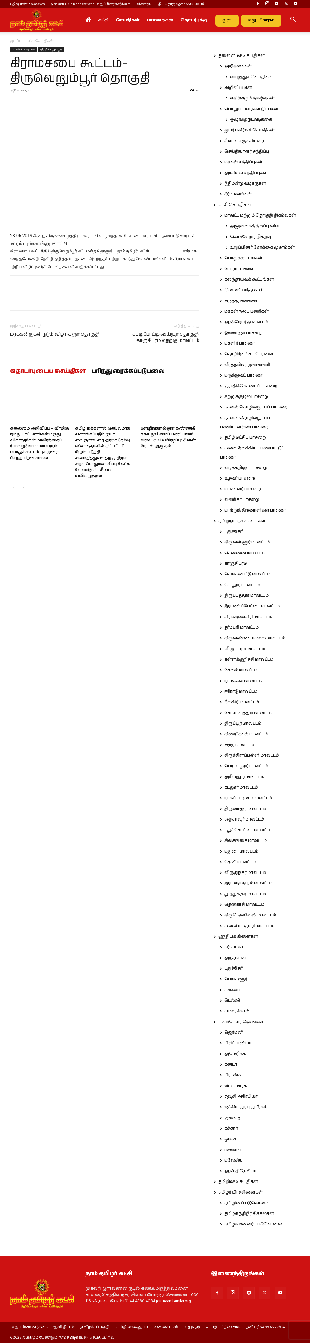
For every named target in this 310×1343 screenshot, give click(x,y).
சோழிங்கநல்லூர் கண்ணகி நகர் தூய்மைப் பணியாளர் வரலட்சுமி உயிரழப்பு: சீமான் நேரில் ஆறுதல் (168, 437)
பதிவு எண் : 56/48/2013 (27, 4)
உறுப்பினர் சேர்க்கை (30, 1327)
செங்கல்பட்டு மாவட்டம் (247, 574)
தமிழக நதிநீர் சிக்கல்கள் (249, 1213)
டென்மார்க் (235, 1086)
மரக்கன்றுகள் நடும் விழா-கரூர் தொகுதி (54, 334)
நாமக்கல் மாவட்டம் (243, 681)
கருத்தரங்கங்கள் (241, 300)
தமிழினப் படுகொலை (247, 1203)
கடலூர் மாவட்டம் (241, 787)
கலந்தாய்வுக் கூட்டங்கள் (249, 279)
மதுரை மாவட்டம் (241, 851)
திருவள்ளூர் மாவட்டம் (247, 542)
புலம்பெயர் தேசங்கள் (240, 1022)
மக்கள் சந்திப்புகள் (243, 162)
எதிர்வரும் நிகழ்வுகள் (252, 98)
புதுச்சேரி (234, 531)
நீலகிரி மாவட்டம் (241, 702)
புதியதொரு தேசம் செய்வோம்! (181, 4)
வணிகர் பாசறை (241, 499)
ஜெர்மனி (233, 1032)
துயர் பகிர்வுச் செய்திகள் (249, 130)
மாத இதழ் (191, 1327)
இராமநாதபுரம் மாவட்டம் (248, 883)
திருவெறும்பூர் (51, 49)
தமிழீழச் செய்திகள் (238, 1181)
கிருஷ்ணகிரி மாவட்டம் (248, 617)
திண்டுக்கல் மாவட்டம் (246, 734)
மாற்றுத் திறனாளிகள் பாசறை (255, 510)
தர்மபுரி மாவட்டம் (241, 627)
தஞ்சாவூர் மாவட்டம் (244, 819)
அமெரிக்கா (236, 1054)
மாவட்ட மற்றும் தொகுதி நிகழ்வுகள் (260, 215)
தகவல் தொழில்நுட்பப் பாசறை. (256, 407)
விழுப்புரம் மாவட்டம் (244, 649)
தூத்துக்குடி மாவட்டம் (245, 894)
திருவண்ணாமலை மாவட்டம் (254, 638)
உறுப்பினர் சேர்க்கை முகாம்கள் (262, 247)
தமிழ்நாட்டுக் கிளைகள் (241, 521)
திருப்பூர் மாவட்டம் (242, 723)
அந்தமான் (235, 958)
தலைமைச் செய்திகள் (241, 55)
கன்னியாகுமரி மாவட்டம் (249, 926)
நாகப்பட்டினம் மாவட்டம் (248, 798)
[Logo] (36, 20)
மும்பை (232, 990)
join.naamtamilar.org (173, 1301)
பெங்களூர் (235, 979)
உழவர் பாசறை (239, 478)
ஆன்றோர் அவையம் (246, 322)
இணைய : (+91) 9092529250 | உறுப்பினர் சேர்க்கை (90, 4)
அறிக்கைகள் (238, 66)
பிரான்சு (232, 1075)
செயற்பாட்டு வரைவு (222, 1327)
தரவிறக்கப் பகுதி (94, 1327)
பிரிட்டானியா (237, 1043)
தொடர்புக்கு (193, 20)
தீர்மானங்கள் (238, 194)
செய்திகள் (128, 20)
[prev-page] (13, 487)
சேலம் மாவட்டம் (240, 670)
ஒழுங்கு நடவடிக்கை (251, 119)
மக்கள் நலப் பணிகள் (246, 311)
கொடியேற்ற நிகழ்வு (250, 237)
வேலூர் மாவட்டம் (242, 585)
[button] (293, 20)
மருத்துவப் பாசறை (244, 375)
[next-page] (23, 487)
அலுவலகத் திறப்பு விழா (255, 226)
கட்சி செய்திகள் (23, 49)
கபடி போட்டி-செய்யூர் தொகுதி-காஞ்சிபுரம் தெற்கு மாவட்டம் (165, 337)
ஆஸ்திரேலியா (240, 1171)
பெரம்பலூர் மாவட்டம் (246, 766)
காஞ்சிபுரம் (235, 563)
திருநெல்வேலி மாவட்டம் (250, 915)
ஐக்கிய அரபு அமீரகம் (245, 1107)
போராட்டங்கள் (239, 269)
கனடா (230, 1064)
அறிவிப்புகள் (238, 87)
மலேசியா (234, 1160)
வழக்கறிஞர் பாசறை (245, 467)
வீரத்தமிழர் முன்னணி (247, 364)
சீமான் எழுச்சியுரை (244, 141)
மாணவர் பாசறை (242, 489)
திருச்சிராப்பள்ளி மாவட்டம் (251, 755)
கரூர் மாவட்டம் (239, 745)
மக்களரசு (143, 4)
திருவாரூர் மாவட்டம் (245, 808)
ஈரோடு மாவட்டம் (240, 691)
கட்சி (103, 20)
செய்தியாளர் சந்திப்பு (246, 151)
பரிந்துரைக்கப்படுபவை (128, 371)
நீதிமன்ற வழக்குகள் (245, 183)
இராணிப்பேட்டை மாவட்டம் (252, 606)
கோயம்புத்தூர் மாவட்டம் (248, 713)
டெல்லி (232, 1000)
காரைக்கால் (236, 1011)
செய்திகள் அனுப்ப (131, 1327)
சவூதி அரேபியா (241, 1096)
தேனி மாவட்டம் (240, 862)
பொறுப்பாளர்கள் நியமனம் (252, 109)
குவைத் (232, 1117)
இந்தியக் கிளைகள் (238, 936)
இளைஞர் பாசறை (243, 332)
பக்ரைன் (233, 1149)
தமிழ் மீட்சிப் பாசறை (245, 437)
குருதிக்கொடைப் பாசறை (250, 386)
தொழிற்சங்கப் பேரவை (248, 354)
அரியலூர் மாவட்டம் (244, 776)
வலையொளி (165, 1327)
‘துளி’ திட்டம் (63, 1327)
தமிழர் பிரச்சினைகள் (240, 1192)
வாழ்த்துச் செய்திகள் (251, 77)
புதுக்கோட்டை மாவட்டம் (248, 830)
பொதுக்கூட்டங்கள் (243, 258)
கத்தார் (231, 1128)
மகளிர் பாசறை (240, 343)
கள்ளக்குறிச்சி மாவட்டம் (248, 659)
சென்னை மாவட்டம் (244, 553)
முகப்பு (16, 41)
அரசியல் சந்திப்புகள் (245, 173)
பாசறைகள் (160, 20)
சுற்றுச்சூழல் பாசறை (246, 396)
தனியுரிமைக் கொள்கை (267, 1327)
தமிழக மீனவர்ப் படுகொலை (253, 1224)
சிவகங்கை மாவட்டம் (245, 840)
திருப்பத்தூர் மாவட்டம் (246, 595)
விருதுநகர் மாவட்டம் (245, 872)
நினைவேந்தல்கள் (244, 290)
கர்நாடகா (233, 947)
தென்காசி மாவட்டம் (244, 904)
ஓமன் (230, 1139)
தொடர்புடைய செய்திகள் (48, 371)
